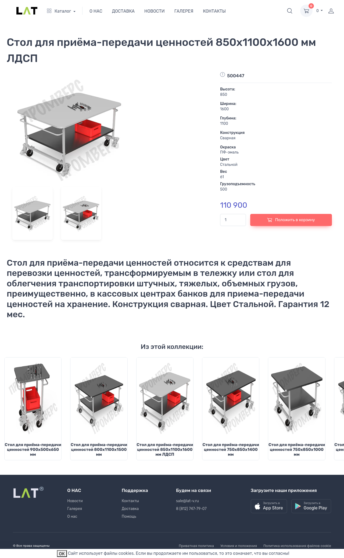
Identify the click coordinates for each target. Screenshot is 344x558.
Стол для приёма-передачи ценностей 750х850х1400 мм (231, 449)
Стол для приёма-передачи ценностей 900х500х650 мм (33, 449)
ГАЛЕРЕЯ (184, 11)
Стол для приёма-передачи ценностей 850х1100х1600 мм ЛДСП (165, 449)
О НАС (95, 11)
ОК (62, 553)
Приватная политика (196, 546)
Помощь (129, 516)
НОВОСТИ (154, 11)
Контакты (130, 501)
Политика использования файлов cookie (297, 546)
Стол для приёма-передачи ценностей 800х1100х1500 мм (99, 449)
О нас (72, 516)
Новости (75, 501)
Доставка (130, 508)
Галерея (74, 508)
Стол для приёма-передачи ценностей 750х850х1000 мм (296, 449)
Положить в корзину (291, 219)
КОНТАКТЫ (214, 11)
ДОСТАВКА (123, 11)
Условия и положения (238, 546)
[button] (290, 11)
